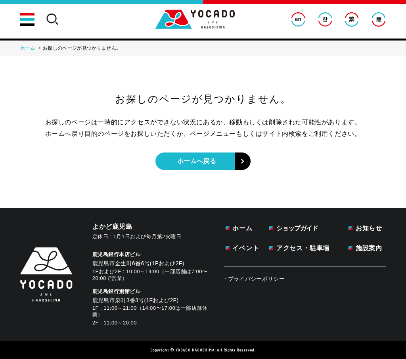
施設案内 (369, 248)
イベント (245, 248)
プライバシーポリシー (256, 279)
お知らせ (369, 228)
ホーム (242, 228)
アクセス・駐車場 (302, 248)
